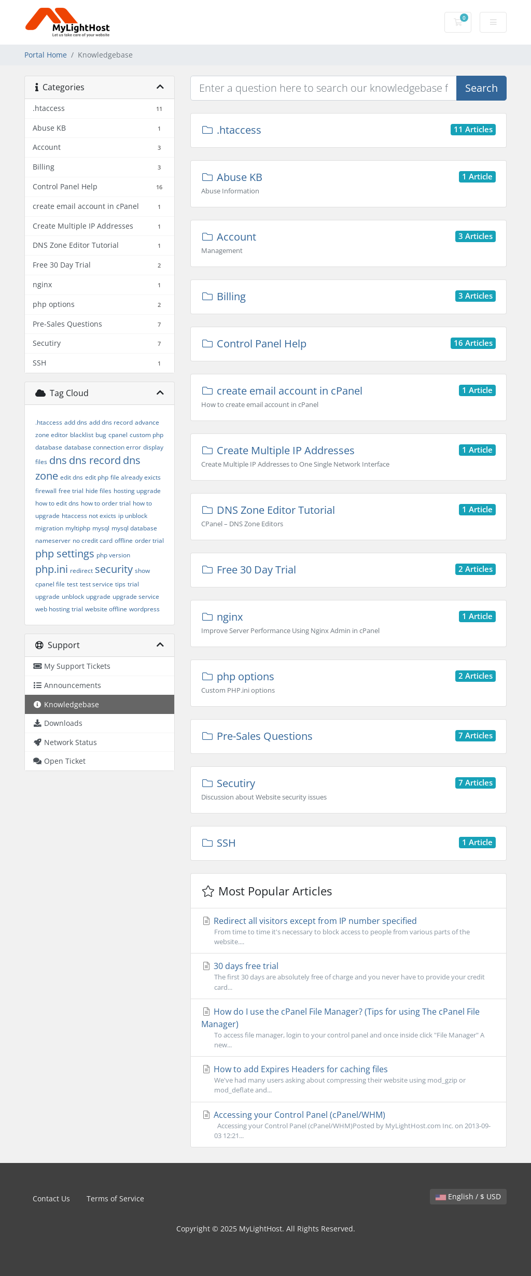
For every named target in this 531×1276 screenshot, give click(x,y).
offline (124, 540)
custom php (146, 434)
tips (120, 584)
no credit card (93, 540)
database (48, 447)
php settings (64, 553)
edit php (96, 477)
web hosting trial (59, 609)
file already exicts (135, 477)
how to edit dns (57, 503)
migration (49, 528)
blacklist (81, 434)
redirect (81, 570)
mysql (100, 528)
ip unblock (132, 515)
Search (481, 88)
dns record (95, 460)
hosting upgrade (137, 490)
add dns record (111, 422)
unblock (73, 596)
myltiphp (77, 528)
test (72, 584)
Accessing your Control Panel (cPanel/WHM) (348, 1125)
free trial (71, 490)
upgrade (98, 596)
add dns (75, 422)
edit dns (71, 477)
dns (58, 460)
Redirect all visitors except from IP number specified (348, 931)
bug (100, 434)
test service (96, 584)
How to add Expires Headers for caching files (348, 1079)
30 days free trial (348, 976)
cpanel (118, 434)
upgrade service (136, 596)
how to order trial (106, 503)
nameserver (53, 540)
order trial (149, 540)
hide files (98, 490)
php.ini (51, 569)
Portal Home (45, 55)
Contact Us (51, 1198)
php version (113, 555)
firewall (46, 490)
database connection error (102, 447)
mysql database (134, 528)
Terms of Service (115, 1198)
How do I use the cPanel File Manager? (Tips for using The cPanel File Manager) (348, 1028)
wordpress (144, 609)
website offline (106, 609)
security (114, 569)
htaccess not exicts (89, 515)
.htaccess (48, 422)
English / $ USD (468, 1196)
